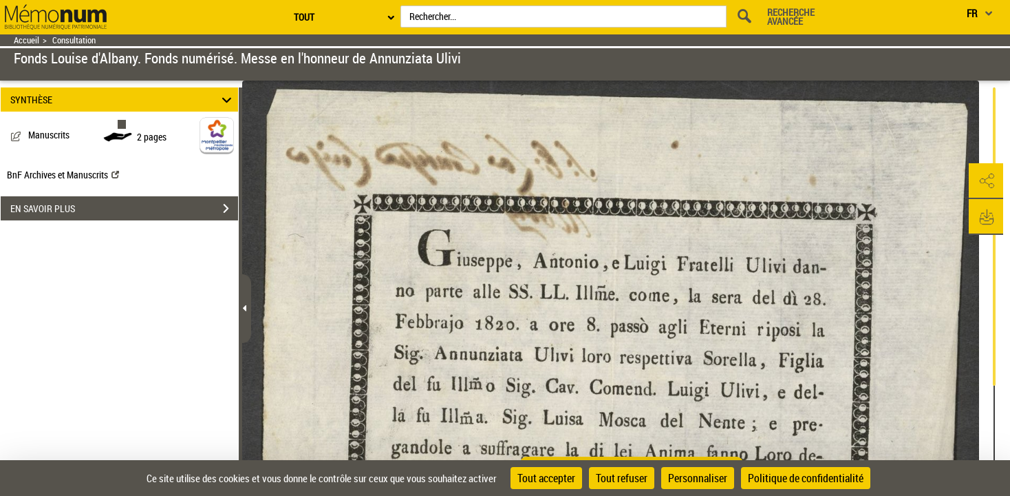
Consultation (74, 40)
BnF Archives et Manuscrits (63, 174)
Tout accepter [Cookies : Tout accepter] (546, 478)
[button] (986, 181)
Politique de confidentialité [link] (805, 478)
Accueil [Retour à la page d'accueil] (26, 40)
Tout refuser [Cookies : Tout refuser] (621, 478)
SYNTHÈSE (123, 99)
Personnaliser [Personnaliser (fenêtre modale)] (697, 478)
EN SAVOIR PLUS (124, 208)
